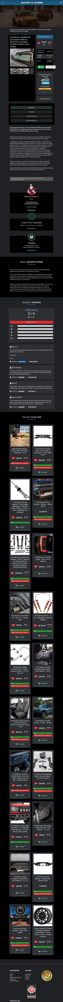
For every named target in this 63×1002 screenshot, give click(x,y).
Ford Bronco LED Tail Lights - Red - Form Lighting (43, 559)
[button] (32, 57)
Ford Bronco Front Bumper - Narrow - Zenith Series (43, 504)
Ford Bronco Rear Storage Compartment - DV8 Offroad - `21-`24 (20, 879)
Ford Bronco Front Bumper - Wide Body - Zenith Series (43, 879)
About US (27, 975)
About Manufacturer (31, 120)
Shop (11, 975)
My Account (28, 974)
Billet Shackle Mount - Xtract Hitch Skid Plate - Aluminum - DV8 (20, 451)
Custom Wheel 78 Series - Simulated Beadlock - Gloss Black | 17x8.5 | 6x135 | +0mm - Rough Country (43, 932)
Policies (27, 977)
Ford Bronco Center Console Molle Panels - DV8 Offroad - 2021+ (43, 669)
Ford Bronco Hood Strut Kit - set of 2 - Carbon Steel (20, 617)
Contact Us (13, 979)
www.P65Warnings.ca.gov (17, 179)
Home (11, 974)
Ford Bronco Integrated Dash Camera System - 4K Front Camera (42, 776)
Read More (31, 228)
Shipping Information (15, 977)
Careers (27, 979)
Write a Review (31, 322)
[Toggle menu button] (2, 2)
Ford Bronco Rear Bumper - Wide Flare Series (20, 930)
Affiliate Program (14, 981)
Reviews (31, 112)
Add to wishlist (51, 67)
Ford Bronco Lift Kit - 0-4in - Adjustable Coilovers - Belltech (43, 617)
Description (31, 107)
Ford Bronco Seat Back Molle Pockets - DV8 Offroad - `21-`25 (43, 828)
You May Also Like (31, 116)
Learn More (46, 83)
